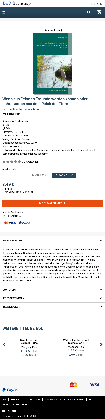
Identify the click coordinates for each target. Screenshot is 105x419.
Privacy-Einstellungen (14, 404)
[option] (29, 348)
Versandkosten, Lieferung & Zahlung (64, 399)
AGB (4, 399)
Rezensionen (11, 306)
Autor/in (9, 289)
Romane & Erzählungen (15, 121)
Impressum (34, 399)
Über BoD (96, 4)
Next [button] (101, 344)
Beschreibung (12, 240)
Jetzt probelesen (51, 30)
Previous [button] (4, 344)
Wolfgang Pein (11, 113)
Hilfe (91, 399)
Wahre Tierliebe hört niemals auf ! (76, 341)
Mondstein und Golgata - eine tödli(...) (29, 342)
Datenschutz (17, 399)
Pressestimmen (13, 298)
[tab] (52, 238)
